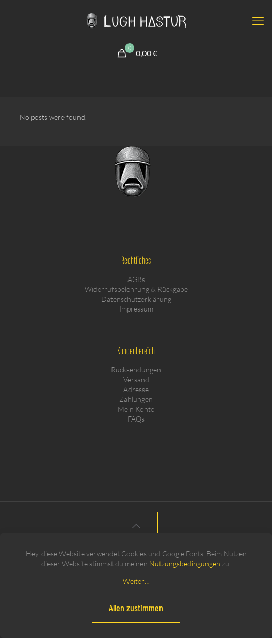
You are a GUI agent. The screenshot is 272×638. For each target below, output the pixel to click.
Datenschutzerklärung (136, 298)
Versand (136, 379)
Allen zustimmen (136, 607)
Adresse (136, 389)
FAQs (136, 418)
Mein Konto (136, 408)
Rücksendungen (136, 369)
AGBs (136, 279)
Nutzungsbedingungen (184, 563)
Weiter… (136, 581)
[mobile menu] (258, 20)
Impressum (136, 308)
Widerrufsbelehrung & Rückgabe (136, 289)
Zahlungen (136, 399)
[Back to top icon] (136, 526)
